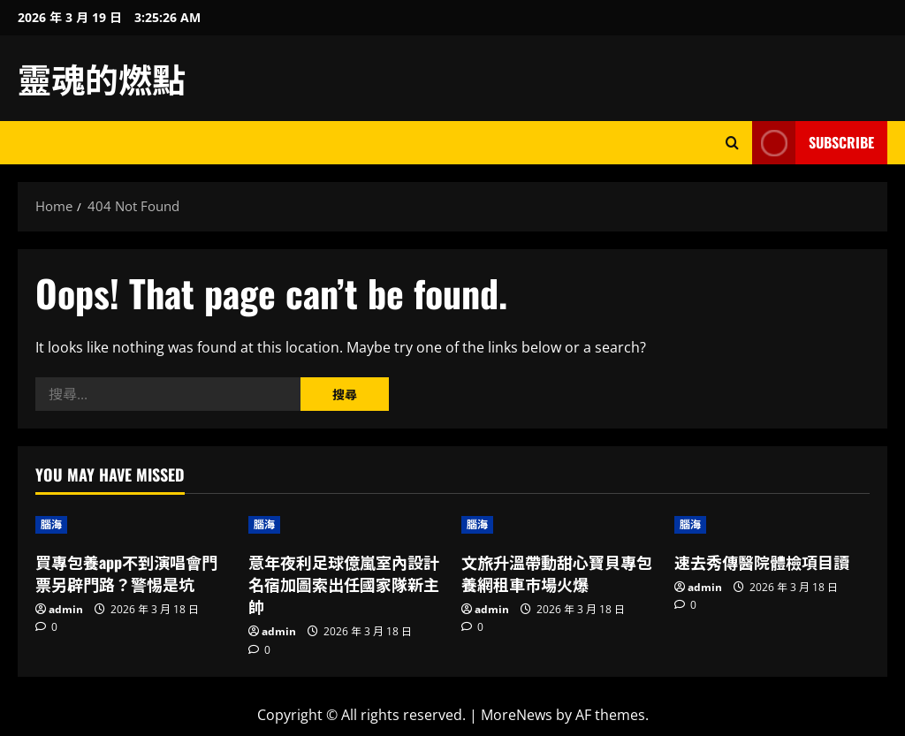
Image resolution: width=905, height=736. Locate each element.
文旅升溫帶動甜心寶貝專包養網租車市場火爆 (556, 573)
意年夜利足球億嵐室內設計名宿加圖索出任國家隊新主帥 (343, 584)
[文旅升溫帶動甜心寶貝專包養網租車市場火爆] (559, 525)
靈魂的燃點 (102, 77)
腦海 (51, 524)
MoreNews (516, 715)
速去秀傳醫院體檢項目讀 (761, 561)
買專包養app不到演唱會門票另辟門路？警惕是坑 (126, 573)
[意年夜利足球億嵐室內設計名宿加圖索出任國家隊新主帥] (346, 525)
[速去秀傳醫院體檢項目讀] (772, 525)
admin (66, 609)
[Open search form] (732, 142)
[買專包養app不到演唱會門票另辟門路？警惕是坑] (133, 525)
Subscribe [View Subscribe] (813, 142)
